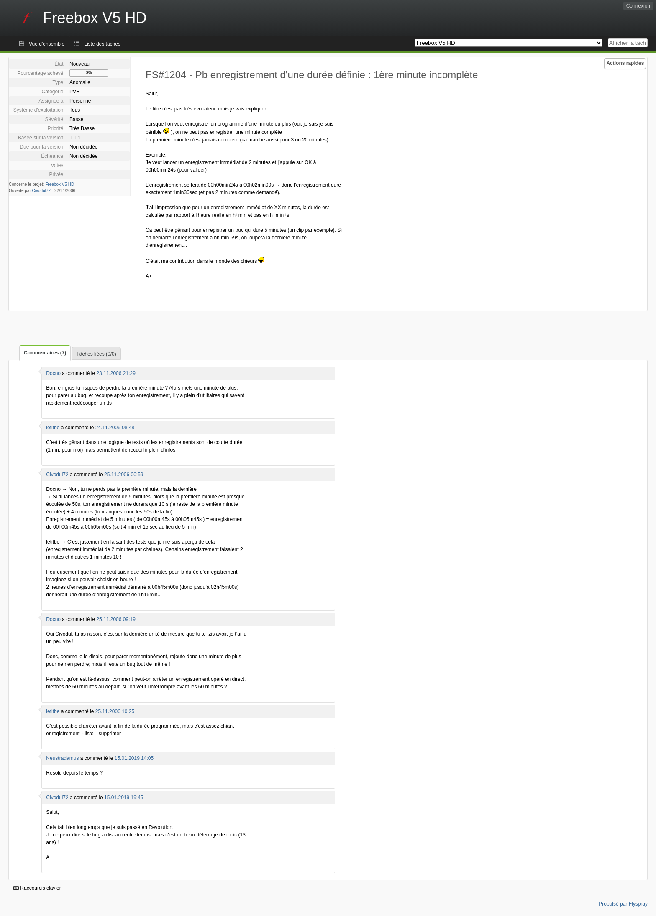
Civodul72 (41, 190)
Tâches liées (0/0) (96, 354)
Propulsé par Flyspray (623, 904)
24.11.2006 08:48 (114, 428)
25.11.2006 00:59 (123, 474)
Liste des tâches (102, 44)
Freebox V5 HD (59, 184)
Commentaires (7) (45, 353)
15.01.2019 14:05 (134, 758)
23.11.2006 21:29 (115, 373)
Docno (53, 373)
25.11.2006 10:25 (114, 711)
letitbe (52, 428)
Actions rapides (625, 63)
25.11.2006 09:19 (115, 619)
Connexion (638, 6)
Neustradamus (62, 758)
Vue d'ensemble (46, 44)
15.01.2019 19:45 (123, 798)
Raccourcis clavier (37, 888)
